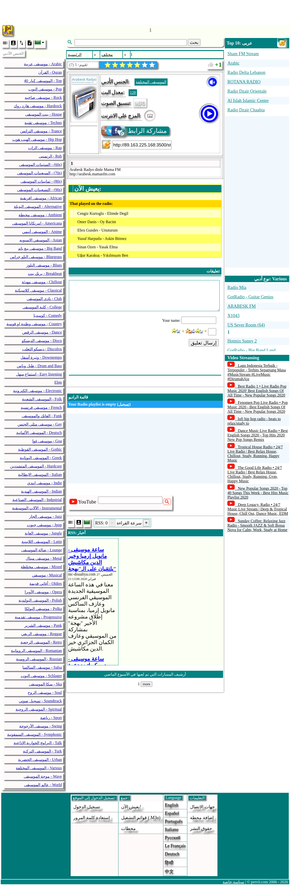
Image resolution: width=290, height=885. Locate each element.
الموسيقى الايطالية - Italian (40, 474)
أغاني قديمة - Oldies (45, 583)
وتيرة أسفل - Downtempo (41, 357)
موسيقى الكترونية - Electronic (37, 391)
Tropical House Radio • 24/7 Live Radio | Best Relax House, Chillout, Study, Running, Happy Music (255, 453)
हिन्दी (169, 862)
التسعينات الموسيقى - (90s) (39, 190)
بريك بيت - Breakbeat (45, 273)
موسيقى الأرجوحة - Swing (40, 726)
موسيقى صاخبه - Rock (43, 97)
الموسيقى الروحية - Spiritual (39, 709)
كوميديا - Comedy (48, 315)
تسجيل (123, 404)
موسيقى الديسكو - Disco (42, 341)
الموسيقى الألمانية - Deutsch (39, 433)
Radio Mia (236, 287)
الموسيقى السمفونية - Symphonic (34, 734)
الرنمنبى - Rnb (50, 156)
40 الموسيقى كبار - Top (43, 81)
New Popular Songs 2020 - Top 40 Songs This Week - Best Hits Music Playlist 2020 (257, 492)
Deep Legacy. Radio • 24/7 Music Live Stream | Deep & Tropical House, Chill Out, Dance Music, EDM (257, 509)
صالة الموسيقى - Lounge (41, 550)
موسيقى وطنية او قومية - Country (34, 324)
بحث (194, 42)
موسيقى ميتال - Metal (44, 558)
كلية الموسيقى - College (42, 307)
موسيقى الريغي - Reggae (41, 634)
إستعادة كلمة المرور (91, 817)
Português (174, 821)
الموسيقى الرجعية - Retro (41, 642)
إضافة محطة (202, 817)
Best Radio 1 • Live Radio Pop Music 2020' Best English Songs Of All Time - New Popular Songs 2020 (256, 390)
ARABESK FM (241, 306)
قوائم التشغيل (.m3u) (140, 817)
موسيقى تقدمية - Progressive (38, 617)
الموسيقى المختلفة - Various (39, 768)
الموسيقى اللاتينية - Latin (41, 542)
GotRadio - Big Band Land (251, 350)
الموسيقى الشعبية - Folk (42, 399)
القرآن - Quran (50, 72)
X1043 (233, 315)
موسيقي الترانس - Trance (41, 131)
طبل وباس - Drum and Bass (39, 366)
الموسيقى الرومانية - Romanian (36, 651)
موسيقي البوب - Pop (45, 89)
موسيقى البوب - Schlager (41, 676)
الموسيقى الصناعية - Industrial (37, 500)
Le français (175, 845)
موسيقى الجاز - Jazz (45, 516)
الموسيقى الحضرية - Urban (40, 760)
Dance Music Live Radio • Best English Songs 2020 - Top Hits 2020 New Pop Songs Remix (257, 435)
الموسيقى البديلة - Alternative (38, 206)
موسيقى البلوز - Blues (44, 265)
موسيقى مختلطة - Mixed (41, 567)
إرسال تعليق (204, 342)
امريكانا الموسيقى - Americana (37, 223)
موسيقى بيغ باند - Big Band (40, 248)
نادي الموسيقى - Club (44, 299)
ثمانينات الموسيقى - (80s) (41, 181)
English (171, 805)
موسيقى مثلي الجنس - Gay (40, 424)
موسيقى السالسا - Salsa (42, 667)
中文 (169, 871)
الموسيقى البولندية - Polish (40, 600)
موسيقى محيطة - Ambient (40, 215)
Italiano (171, 829)
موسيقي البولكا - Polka (43, 609)
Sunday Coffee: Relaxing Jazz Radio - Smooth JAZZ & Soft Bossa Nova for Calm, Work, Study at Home (257, 525)
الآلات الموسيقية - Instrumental (37, 508)
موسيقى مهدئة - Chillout (42, 282)
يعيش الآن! (131, 806)
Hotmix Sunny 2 (242, 341)
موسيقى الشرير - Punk (43, 625)
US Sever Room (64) (246, 325)
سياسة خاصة (233, 882)
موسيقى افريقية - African (41, 198)
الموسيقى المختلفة (151, 82)
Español (172, 813)
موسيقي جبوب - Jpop (44, 525)
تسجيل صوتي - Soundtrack (40, 701)
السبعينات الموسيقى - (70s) (39, 173)
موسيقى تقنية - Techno (43, 123)
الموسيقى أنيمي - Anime (42, 232)
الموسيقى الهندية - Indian (41, 491)
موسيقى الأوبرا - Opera (43, 592)
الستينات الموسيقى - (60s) (40, 165)
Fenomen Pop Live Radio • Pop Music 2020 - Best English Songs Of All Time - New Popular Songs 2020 (257, 407)
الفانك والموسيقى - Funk (42, 416)
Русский (172, 837)
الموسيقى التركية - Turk (42, 751)
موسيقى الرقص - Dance (42, 332)
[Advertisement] (145, 11)
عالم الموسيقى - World (43, 785)
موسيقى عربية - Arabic (43, 64)
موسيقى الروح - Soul (45, 692)
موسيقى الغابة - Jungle (43, 533)
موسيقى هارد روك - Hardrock (38, 106)
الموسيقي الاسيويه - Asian (40, 240)
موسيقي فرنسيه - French (41, 407)
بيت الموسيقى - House (43, 114)
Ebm (58, 382)
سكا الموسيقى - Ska (45, 684)
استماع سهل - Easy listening (39, 374)
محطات (128, 828)
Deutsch (172, 853)
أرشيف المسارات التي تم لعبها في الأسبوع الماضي (145, 674)
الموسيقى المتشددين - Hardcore (36, 466)
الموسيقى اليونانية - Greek (41, 458)
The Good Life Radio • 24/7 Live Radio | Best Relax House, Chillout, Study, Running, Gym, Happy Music (254, 474)
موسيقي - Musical (47, 575)
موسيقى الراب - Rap (45, 148)
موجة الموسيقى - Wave (43, 776)
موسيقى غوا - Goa (47, 441)
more (146, 684)
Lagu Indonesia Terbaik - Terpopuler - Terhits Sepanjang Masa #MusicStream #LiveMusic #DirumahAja (256, 372)
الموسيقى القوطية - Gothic (40, 449)
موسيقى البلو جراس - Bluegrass (36, 257)
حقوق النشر (201, 828)
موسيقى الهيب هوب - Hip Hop (37, 139)
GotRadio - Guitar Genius (250, 296)
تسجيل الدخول (86, 806)
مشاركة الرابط (134, 130)
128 (133, 92)
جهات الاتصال (202, 806)
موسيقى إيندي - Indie (44, 483)
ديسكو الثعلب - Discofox (42, 349)
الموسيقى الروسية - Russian (39, 659)
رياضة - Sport (51, 718)
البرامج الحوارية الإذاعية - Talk (38, 743)
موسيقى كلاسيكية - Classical (38, 290)
